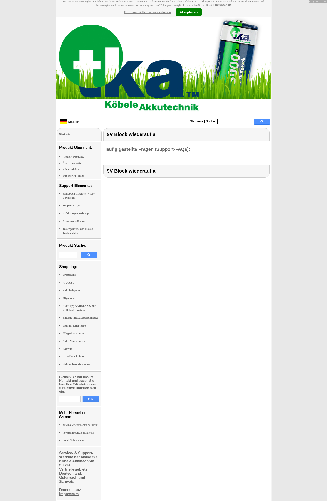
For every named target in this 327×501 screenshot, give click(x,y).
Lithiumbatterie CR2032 (77, 364)
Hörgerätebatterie (73, 333)
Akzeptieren (189, 12)
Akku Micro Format (74, 341)
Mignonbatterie (72, 298)
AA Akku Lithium (73, 356)
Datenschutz (223, 5)
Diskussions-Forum (74, 221)
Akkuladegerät (71, 290)
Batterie (67, 348)
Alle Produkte (71, 169)
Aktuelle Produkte (73, 156)
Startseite (196, 121)
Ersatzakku (69, 274)
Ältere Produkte (72, 163)
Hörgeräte (78, 432)
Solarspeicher (74, 440)
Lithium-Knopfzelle (74, 325)
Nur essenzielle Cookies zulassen (147, 12)
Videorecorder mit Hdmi (80, 425)
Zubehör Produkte (73, 175)
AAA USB (68, 282)
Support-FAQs (71, 205)
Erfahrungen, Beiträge (76, 213)
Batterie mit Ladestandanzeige (80, 317)
